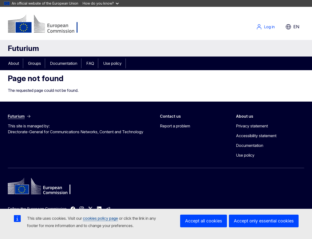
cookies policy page (100, 218)
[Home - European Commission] (47, 24)
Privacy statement (252, 126)
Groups (34, 63)
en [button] (292, 27)
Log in (265, 27)
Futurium (23, 48)
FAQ (90, 63)
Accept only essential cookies (264, 220)
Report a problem (175, 126)
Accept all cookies (203, 220)
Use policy (112, 63)
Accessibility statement (256, 135)
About (13, 63)
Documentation (63, 63)
